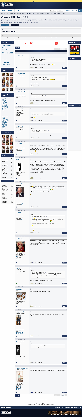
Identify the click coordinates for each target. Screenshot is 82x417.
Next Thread (44, 399)
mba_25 (18, 268)
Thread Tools (62, 50)
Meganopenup (5, 109)
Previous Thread (38, 399)
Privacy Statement (57, 407)
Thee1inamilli (4, 122)
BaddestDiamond (5, 114)
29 (21, 204)
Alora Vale (4, 128)
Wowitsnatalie (5, 115)
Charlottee (4, 98)
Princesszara (4, 104)
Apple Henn (4, 125)
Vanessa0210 (4, 100)
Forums (3, 47)
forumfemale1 (5, 116)
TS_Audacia (4, 105)
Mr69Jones (19, 143)
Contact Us (4, 60)
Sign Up (5, 25)
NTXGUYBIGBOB (21, 73)
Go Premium (15, 25)
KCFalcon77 (19, 55)
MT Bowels (19, 289)
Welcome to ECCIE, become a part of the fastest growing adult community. (23, 1)
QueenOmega (4, 102)
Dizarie (3, 118)
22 (21, 359)
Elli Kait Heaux (5, 108)
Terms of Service (66, 407)
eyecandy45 (4, 126)
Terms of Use (4, 59)
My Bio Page (18, 256)
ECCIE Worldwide (7, 29)
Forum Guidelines (5, 49)
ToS (76, 10)
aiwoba (3, 127)
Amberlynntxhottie (6, 110)
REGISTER (3, 13)
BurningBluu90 (5, 123)
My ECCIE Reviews (19, 259)
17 (21, 175)
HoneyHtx (4, 103)
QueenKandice (5, 119)
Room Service (20, 342)
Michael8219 (19, 184)
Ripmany (18, 160)
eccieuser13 (4, 124)
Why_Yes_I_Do (5, 121)
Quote (64, 67)
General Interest (14, 29)
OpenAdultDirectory (6, 64)
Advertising (4, 57)
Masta (3, 99)
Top (80, 407)
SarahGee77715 (5, 107)
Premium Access (5, 55)
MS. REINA (4, 111)
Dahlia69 (3, 101)
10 (21, 150)
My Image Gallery (19, 203)
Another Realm (22, 29)
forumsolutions (5, 106)
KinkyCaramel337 (21, 312)
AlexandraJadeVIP (5, 120)
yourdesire (19, 238)
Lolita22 (3, 117)
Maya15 (3, 112)
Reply (17, 48)
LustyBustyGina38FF (22, 368)
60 (21, 62)
